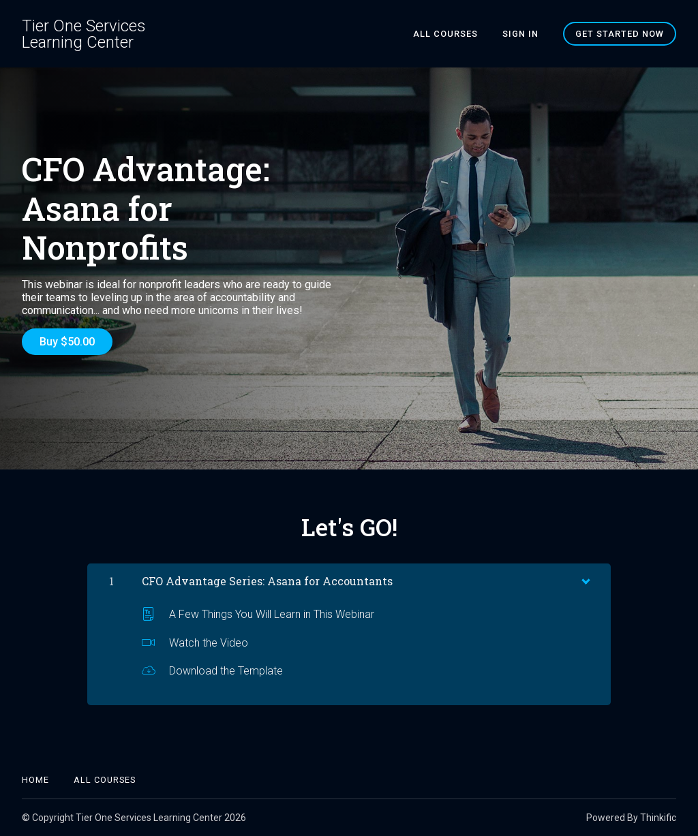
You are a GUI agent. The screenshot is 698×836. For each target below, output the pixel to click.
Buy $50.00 (67, 341)
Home (35, 780)
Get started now (619, 34)
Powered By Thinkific (631, 817)
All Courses (445, 34)
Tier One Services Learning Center (84, 34)
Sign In (520, 34)
